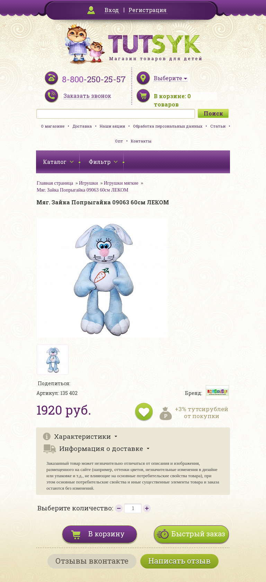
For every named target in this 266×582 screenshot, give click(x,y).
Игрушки (88, 183)
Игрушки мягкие (121, 183)
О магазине (52, 126)
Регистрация (147, 9)
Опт (119, 141)
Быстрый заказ (198, 533)
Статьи (217, 126)
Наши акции (112, 126)
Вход (112, 9)
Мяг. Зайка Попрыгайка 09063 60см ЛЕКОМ (82, 190)
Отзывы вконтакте (91, 561)
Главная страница (55, 183)
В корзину (106, 533)
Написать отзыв (179, 561)
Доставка (82, 126)
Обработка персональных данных (167, 126)
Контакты (141, 141)
